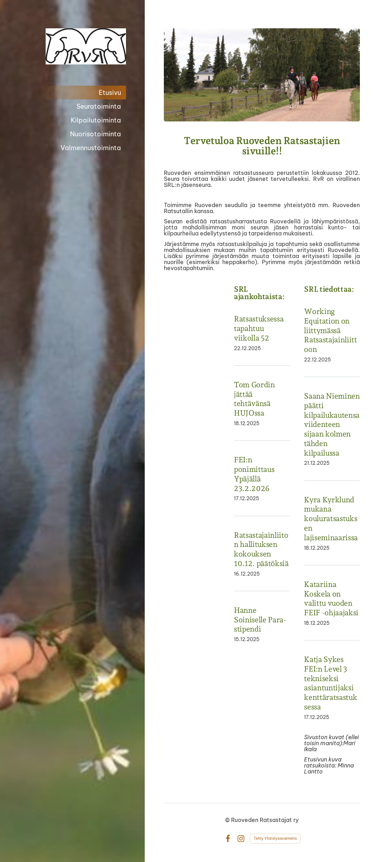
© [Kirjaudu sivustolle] (228, 819)
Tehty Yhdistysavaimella (275, 838)
